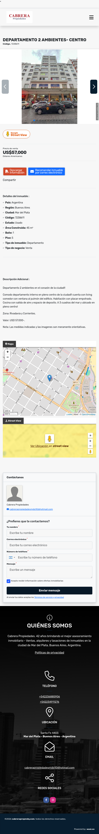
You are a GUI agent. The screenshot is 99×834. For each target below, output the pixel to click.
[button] (34, 120)
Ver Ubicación (39, 446)
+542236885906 (49, 696)
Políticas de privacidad (49, 652)
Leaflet (69, 414)
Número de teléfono (17, 551)
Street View (16, 134)
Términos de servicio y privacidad (49, 597)
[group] (49, 86)
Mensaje (11, 563)
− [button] (7, 357)
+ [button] (7, 352)
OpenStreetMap (88, 414)
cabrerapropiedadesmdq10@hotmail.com (31, 509)
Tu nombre (13, 526)
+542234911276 (49, 701)
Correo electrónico (17, 539)
